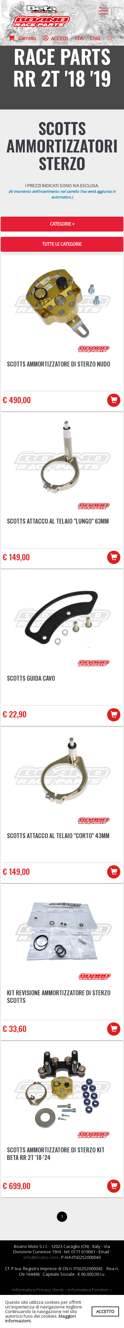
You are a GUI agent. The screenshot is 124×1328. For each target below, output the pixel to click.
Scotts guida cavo (31, 678)
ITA (79, 38)
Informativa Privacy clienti (37, 1290)
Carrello (22, 38)
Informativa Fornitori (88, 1290)
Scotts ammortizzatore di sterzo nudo (58, 364)
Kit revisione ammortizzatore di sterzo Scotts (58, 996)
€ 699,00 (16, 1185)
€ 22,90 (14, 714)
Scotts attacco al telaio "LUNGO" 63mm (58, 521)
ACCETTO (105, 1311)
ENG (95, 38)
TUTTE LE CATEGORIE (62, 244)
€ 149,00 (16, 557)
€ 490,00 (17, 400)
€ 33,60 (14, 1028)
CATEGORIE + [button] (62, 224)
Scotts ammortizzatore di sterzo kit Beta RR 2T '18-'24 (55, 1153)
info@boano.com (40, 1257)
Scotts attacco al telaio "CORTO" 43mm (58, 835)
